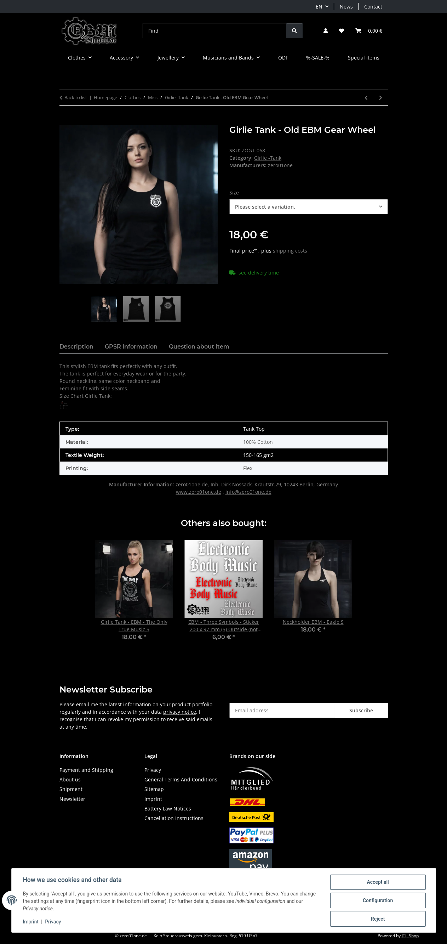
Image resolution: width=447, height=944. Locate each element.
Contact (373, 6)
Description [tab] (76, 346)
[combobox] (308, 206)
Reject (378, 919)
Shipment (70, 789)
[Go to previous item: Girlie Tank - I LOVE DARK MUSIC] (366, 97)
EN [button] (319, 6)
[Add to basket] (65, 121)
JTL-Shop (410, 936)
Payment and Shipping (86, 770)
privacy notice (179, 711)
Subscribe (361, 710)
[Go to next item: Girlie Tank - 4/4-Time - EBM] (380, 97)
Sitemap (154, 789)
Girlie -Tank (267, 157)
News (346, 6)
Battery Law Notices (167, 808)
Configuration (378, 900)
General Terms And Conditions (180, 779)
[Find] (215, 30)
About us (70, 779)
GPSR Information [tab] (131, 346)
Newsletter (72, 799)
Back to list (75, 97)
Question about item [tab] (199, 346)
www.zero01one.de (198, 491)
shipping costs (290, 250)
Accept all (378, 882)
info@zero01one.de (248, 491)
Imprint (31, 922)
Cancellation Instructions (174, 818)
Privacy (53, 922)
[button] (325, 30)
